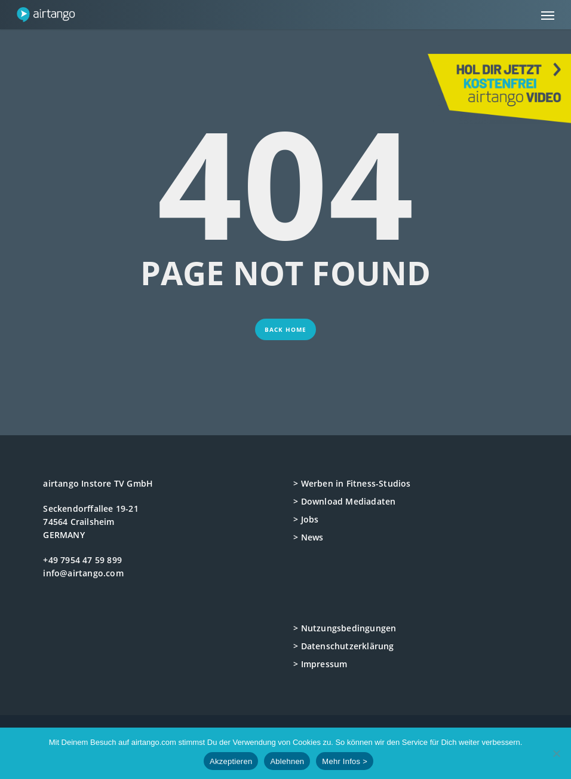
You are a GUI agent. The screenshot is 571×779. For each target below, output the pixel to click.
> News (308, 537)
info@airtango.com (83, 573)
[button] (547, 15)
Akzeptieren (231, 761)
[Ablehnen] (556, 753)
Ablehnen (287, 761)
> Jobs (305, 519)
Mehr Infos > (344, 761)
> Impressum (320, 664)
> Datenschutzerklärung (343, 646)
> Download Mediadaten (344, 501)
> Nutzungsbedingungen (344, 628)
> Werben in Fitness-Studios (351, 483)
